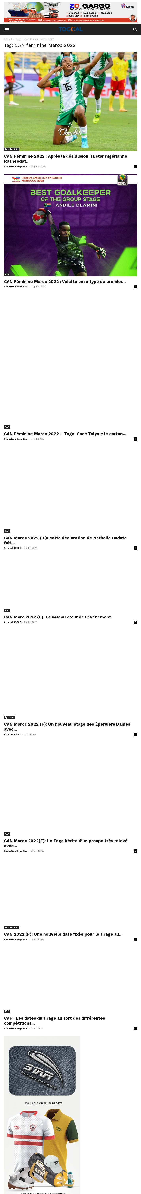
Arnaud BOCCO (12, 459)
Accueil (8, 39)
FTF (7, 877)
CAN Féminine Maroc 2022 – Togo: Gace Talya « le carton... (65, 365)
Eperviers (9, 615)
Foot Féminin (11, 149)
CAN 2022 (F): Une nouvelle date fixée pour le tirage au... (63, 800)
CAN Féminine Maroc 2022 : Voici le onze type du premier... (65, 281)
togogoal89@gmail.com (81, 1158)
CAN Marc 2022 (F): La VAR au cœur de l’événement (58, 538)
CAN (7, 274)
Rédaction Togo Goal (16, 166)
